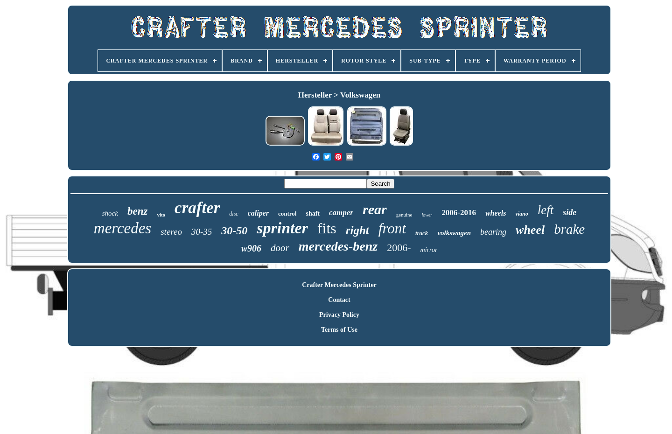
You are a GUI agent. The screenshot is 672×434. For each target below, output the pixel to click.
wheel (530, 230)
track (421, 233)
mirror (429, 249)
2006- (399, 247)
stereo (171, 232)
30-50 (234, 230)
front (392, 228)
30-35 (201, 232)
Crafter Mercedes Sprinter (339, 284)
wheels (495, 213)
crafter (197, 208)
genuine (404, 214)
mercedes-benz (338, 246)
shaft (313, 213)
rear (375, 209)
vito (161, 214)
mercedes (122, 228)
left (546, 210)
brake (569, 229)
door (280, 247)
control (287, 213)
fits (326, 228)
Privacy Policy (339, 314)
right (357, 230)
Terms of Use (339, 329)
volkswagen (454, 233)
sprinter (282, 228)
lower (426, 214)
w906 (251, 248)
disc (233, 213)
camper (341, 212)
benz (137, 211)
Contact (339, 299)
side (569, 212)
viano (521, 213)
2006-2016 (458, 212)
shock (110, 213)
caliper (258, 213)
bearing (493, 232)
